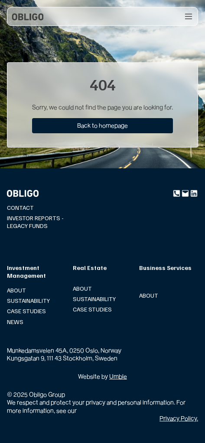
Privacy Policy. (178, 418)
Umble (118, 376)
